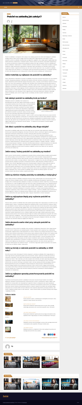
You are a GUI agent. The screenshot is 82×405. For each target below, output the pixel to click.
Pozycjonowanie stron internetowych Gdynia (50, 385)
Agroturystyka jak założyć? (29, 303)
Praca (64, 51)
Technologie (65, 69)
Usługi (64, 82)
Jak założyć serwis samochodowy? (31, 320)
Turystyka (65, 76)
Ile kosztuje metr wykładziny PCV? (48, 363)
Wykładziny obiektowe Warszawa (31, 363)
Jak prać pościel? (27, 297)
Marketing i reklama (67, 35)
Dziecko (64, 23)
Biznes (64, 17)
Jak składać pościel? (28, 327)
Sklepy (64, 63)
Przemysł (65, 57)
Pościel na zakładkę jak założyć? (24, 16)
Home (5, 7)
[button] (78, 7)
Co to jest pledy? (10, 337)
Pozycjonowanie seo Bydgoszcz (69, 385)
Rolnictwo (65, 60)
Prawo (64, 54)
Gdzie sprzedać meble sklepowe (10, 363)
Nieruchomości (66, 45)
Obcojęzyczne (66, 48)
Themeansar (24, 402)
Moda (64, 38)
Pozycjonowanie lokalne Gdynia (29, 385)
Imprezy (64, 32)
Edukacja (65, 26)
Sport (64, 66)
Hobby (64, 29)
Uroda (64, 79)
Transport (65, 73)
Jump (41, 3)
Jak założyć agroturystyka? (29, 312)
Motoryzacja (65, 42)
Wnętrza (64, 85)
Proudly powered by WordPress (9, 402)
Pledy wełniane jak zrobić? (49, 337)
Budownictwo (66, 20)
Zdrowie (64, 88)
